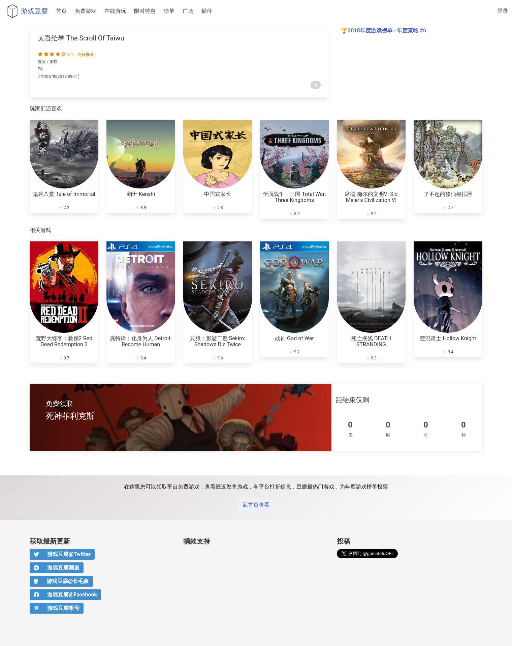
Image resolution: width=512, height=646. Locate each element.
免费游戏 (85, 11)
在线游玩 (115, 11)
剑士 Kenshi (141, 194)
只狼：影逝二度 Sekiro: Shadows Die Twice (217, 341)
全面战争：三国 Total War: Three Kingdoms (294, 197)
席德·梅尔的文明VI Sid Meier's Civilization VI (371, 197)
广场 (188, 11)
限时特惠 (145, 11)
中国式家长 (217, 194)
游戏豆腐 (26, 11)
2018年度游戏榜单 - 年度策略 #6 (387, 30)
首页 (61, 11)
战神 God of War (294, 338)
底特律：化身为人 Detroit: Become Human (141, 341)
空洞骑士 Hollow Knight (448, 338)
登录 (502, 11)
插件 (206, 11)
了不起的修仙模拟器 (448, 194)
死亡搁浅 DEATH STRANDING (371, 341)
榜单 (169, 11)
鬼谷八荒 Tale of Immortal (64, 194)
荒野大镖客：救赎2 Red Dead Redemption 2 (64, 341)
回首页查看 (256, 505)
